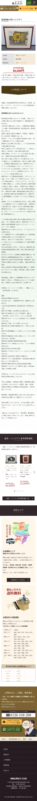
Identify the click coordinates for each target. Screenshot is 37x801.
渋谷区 (18, 681)
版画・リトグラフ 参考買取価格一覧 (18, 498)
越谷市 (18, 671)
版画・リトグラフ (21, 63)
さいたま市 (8, 671)
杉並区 (18, 678)
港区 (8, 678)
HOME (3, 739)
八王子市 (18, 676)
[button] (34, 472)
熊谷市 (8, 673)
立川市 (8, 676)
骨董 (24, 739)
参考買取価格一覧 (14, 739)
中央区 (8, 681)
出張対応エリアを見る (18, 580)
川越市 (18, 673)
